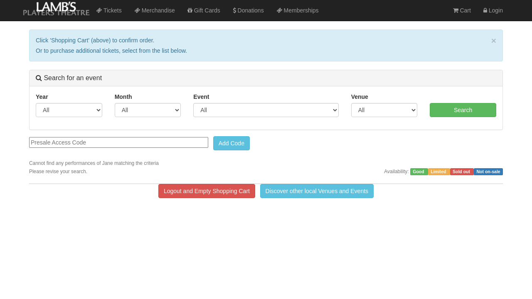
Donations (248, 10)
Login (493, 10)
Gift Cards (203, 10)
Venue (359, 96)
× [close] (493, 40)
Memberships (297, 10)
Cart (462, 10)
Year (42, 96)
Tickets (108, 10)
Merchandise (154, 10)
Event (201, 96)
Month (123, 96)
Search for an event (69, 77)
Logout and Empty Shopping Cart (207, 191)
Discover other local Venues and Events (317, 191)
